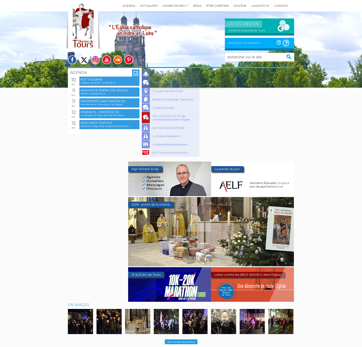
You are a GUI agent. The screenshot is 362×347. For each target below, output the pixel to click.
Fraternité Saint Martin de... (104, 101)
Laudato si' (260, 5)
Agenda (129, 5)
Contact (281, 5)
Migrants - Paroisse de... (101, 112)
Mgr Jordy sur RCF (96, 123)
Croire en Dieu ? (175, 5)
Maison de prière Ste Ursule (104, 90)
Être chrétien (217, 5)
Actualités (148, 5)
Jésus (197, 5)
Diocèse (240, 5)
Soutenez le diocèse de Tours (246, 30)
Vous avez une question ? (245, 43)
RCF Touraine (92, 79)
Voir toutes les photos (181, 342)
